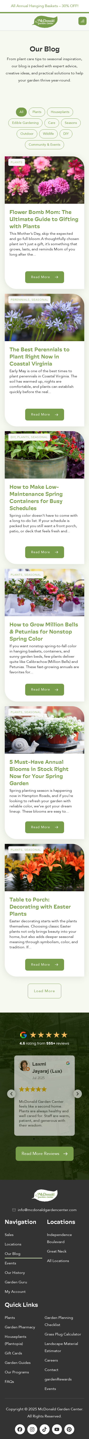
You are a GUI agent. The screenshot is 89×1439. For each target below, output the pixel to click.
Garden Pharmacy (20, 1327)
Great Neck (56, 1251)
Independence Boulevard (59, 1238)
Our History (15, 1272)
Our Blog (12, 1253)
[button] (44, 991)
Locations (13, 1244)
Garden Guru (16, 1282)
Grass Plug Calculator (63, 1334)
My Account (15, 1291)
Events (10, 1263)
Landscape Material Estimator (61, 1347)
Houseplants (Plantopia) (15, 1340)
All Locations (58, 1260)
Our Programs (17, 1372)
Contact (51, 1369)
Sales (9, 1234)
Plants (10, 1317)
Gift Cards (13, 1353)
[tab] (21, 112)
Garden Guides (18, 1362)
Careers (51, 1360)
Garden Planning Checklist (59, 1321)
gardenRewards (58, 1379)
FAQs (9, 1381)
